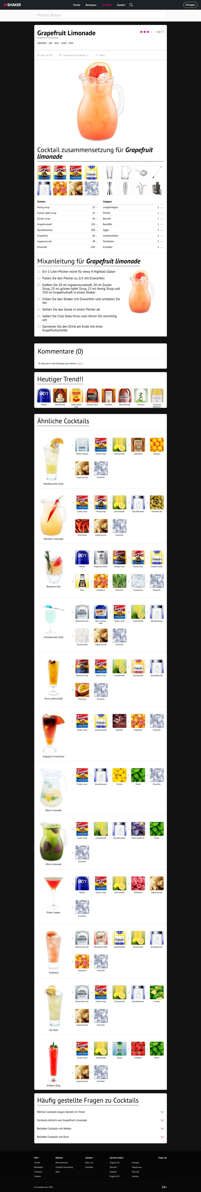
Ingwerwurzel (44, 241)
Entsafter (108, 247)
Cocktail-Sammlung (64, 1167)
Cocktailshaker (110, 235)
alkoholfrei (41, 43)
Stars (58, 1172)
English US (114, 1176)
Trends (76, 5)
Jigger (106, 230)
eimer (71, 43)
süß (50, 43)
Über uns (89, 1162)
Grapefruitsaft (44, 224)
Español (113, 1172)
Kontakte (89, 1167)
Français (135, 1162)
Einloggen (190, 4)
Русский (135, 1172)
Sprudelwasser (45, 230)
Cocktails (106, 5)
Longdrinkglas (110, 207)
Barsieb (107, 218)
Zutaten (121, 5)
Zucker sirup (43, 218)
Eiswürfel (42, 247)
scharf (63, 43)
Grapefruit (42, 235)
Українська (137, 1167)
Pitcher (107, 212)
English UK (114, 1162)
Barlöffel (107, 224)
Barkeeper (91, 5)
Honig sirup (43, 207)
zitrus (56, 43)
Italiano (135, 1176)
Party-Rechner (62, 1162)
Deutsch (113, 1167)
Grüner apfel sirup (46, 212)
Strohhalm (108, 241)
